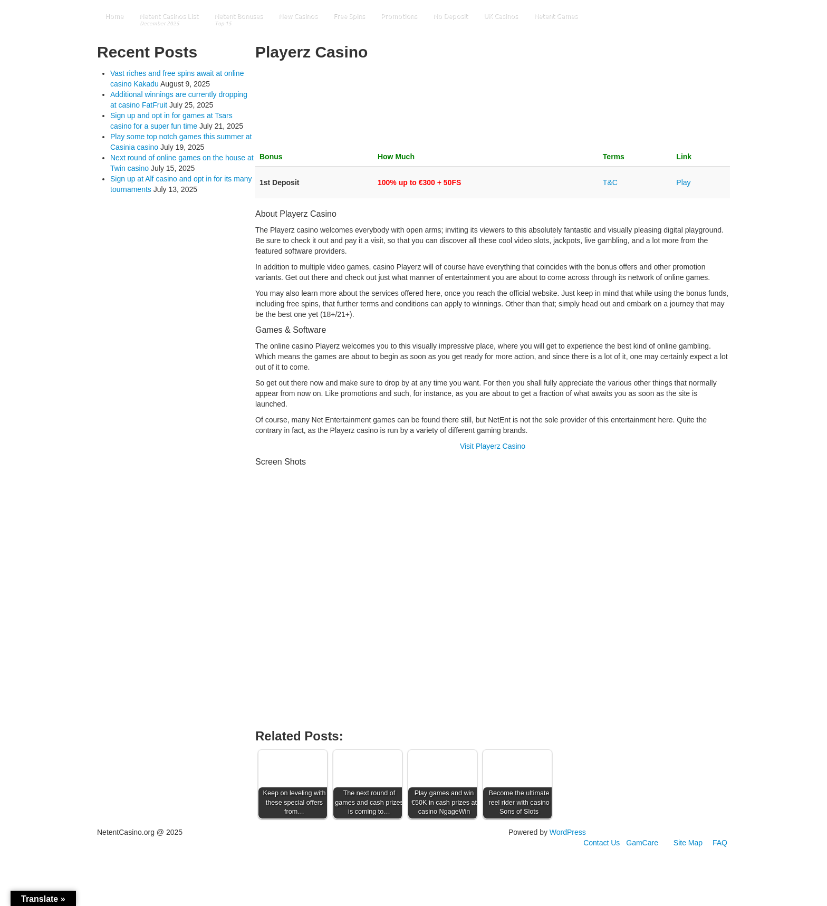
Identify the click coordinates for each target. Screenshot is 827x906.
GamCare (642, 842)
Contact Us (601, 842)
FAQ (720, 842)
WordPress (568, 832)
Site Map (688, 842)
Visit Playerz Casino (492, 446)
